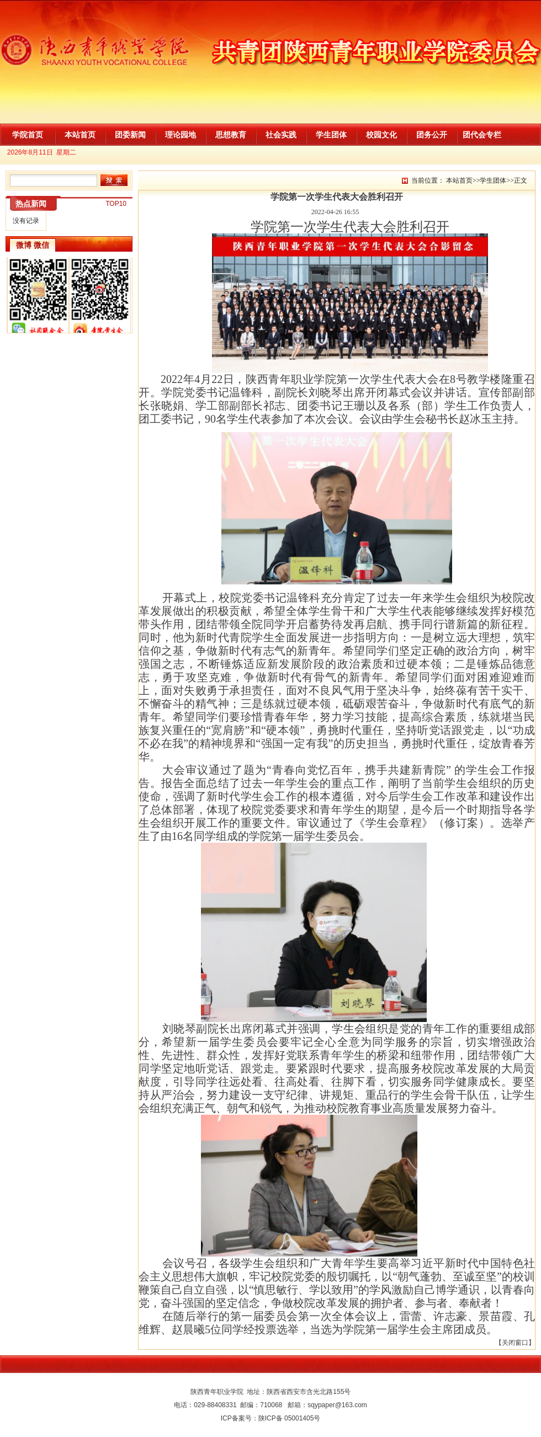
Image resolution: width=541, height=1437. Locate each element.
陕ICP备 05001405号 (289, 1418)
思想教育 (230, 134)
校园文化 (381, 134)
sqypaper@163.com (337, 1405)
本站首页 (80, 134)
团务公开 (431, 134)
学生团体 (331, 134)
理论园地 (180, 134)
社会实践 (281, 134)
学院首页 (27, 134)
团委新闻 (130, 134)
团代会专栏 (482, 134)
